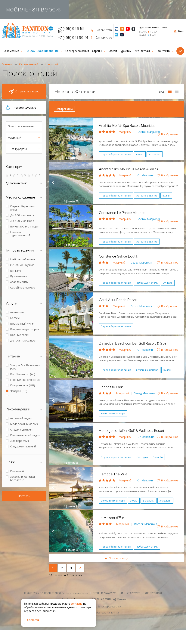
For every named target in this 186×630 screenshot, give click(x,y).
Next (89, 139)
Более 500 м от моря (113, 413)
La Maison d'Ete (111, 518)
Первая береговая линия (116, 154)
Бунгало (167, 282)
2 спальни (154, 154)
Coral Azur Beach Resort (118, 300)
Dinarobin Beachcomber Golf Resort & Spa (132, 343)
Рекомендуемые (21, 107)
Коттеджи (142, 457)
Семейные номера (147, 370)
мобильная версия (34, 9)
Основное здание (146, 195)
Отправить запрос (24, 91)
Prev (53, 139)
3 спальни (165, 500)
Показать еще (116, 558)
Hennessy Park (111, 387)
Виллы (140, 154)
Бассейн (158, 457)
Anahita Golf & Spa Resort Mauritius (127, 125)
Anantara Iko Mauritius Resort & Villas (128, 169)
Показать (24, 496)
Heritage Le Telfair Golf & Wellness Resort (131, 430)
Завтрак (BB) (64, 109)
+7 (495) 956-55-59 (72, 30)
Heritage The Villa (113, 474)
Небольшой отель (147, 282)
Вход (179, 31)
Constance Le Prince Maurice (122, 213)
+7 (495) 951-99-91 (73, 37)
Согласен (33, 620)
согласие (76, 603)
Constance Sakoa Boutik (118, 256)
